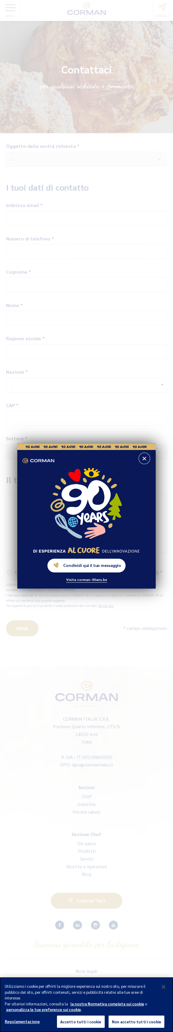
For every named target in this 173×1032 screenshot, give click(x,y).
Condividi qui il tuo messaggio (87, 565)
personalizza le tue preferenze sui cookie (43, 1016)
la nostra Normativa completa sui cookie (107, 1010)
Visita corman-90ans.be (86, 579)
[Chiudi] (163, 994)
